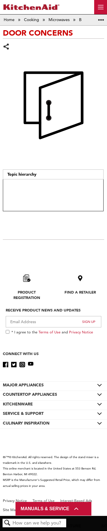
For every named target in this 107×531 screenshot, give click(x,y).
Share (6, 47)
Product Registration (26, 295)
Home (10, 19)
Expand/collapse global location (101, 18)
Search (7, 523)
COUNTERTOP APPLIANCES (30, 394)
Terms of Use (49, 332)
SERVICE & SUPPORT (23, 413)
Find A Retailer (80, 292)
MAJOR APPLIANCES (23, 385)
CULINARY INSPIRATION (26, 423)
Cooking (32, 19)
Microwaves (60, 19)
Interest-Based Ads (76, 501)
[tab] (53, 174)
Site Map (10, 510)
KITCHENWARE (18, 404)
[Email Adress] (53, 321)
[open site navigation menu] (100, 7)
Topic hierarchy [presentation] (22, 174)
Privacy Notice (81, 332)
